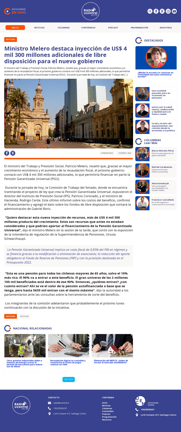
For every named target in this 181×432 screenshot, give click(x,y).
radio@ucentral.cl (61, 403)
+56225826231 (60, 408)
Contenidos (88, 27)
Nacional (10, 39)
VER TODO (68, 379)
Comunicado (107, 153)
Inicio (15, 27)
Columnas (64, 27)
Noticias (39, 27)
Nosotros (166, 27)
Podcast (113, 27)
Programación (139, 27)
